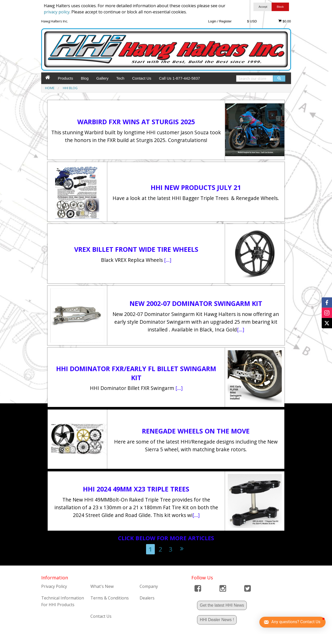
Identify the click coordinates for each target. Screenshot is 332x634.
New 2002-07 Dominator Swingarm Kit (196, 303)
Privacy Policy (54, 586)
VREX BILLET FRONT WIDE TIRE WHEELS (136, 249)
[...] (167, 259)
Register (225, 21)
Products (65, 78)
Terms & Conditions (109, 598)
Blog (85, 78)
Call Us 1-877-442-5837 (179, 78)
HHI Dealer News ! (217, 620)
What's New (102, 586)
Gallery (102, 78)
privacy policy (57, 12)
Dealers (147, 598)
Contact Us (141, 78)
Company (149, 586)
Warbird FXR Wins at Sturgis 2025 (136, 121)
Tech (120, 78)
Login (212, 21)
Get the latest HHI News (222, 605)
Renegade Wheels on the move (196, 431)
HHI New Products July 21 (196, 187)
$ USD (252, 21)
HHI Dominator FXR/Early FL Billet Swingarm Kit (136, 373)
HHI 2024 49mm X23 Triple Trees (136, 489)
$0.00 (284, 21)
